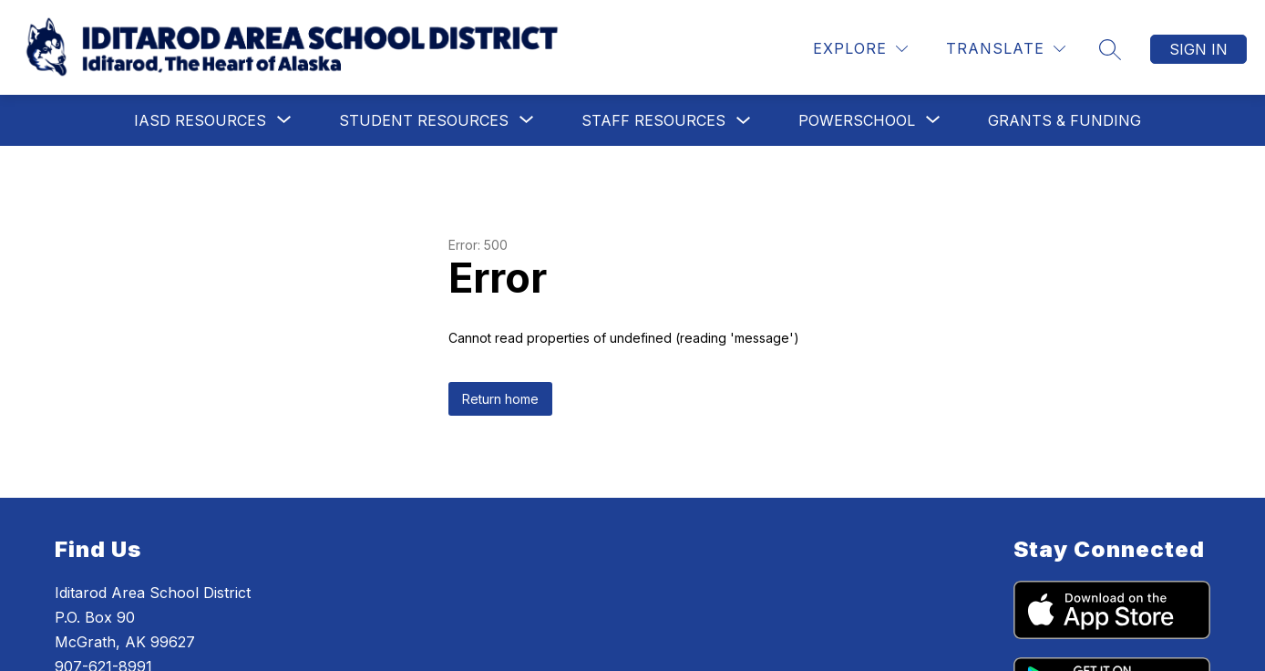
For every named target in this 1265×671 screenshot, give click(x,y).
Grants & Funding (1064, 120)
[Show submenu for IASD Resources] (200, 120)
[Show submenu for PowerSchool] (856, 120)
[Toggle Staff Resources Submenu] (744, 120)
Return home (500, 399)
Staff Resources (653, 120)
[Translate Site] (1005, 48)
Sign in (1198, 49)
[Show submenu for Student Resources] (424, 120)
